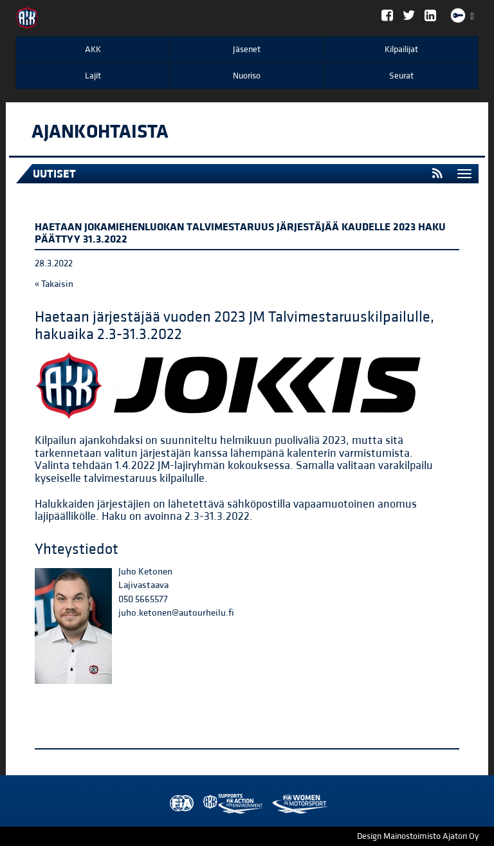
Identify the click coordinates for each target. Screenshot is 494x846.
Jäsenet (247, 49)
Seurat (401, 76)
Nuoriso (247, 76)
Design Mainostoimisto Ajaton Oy (418, 836)
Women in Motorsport (229, 804)
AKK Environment (204, 804)
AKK (93, 49)
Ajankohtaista (100, 131)
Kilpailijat (401, 49)
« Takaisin (54, 284)
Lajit (93, 76)
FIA (179, 804)
